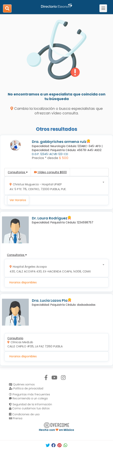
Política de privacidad (26, 388)
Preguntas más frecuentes (29, 394)
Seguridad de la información (30, 404)
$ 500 (63, 158)
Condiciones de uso (24, 414)
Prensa (15, 418)
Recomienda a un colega (28, 398)
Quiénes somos (22, 384)
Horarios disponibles (23, 282)
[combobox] (55, 186)
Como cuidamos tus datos (29, 408)
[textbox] (55, 186)
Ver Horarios (18, 200)
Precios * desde (45, 158)
